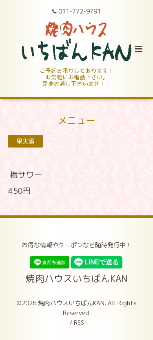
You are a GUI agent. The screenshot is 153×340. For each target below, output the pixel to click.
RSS (79, 322)
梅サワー (26, 174)
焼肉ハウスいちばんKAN (77, 278)
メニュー (76, 120)
